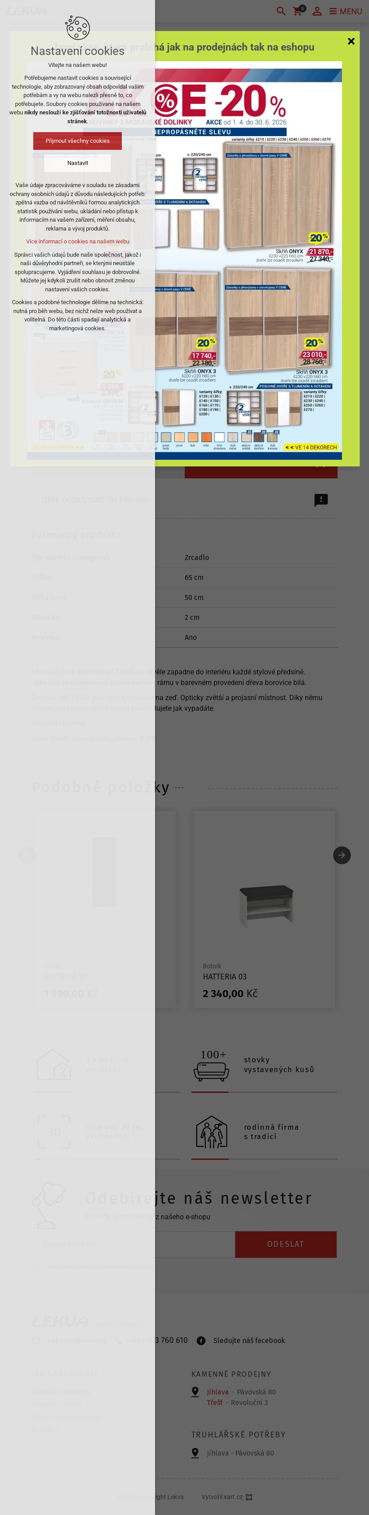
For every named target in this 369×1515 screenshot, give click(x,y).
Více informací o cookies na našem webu (77, 241)
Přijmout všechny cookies (78, 140)
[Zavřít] (351, 40)
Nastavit (77, 163)
